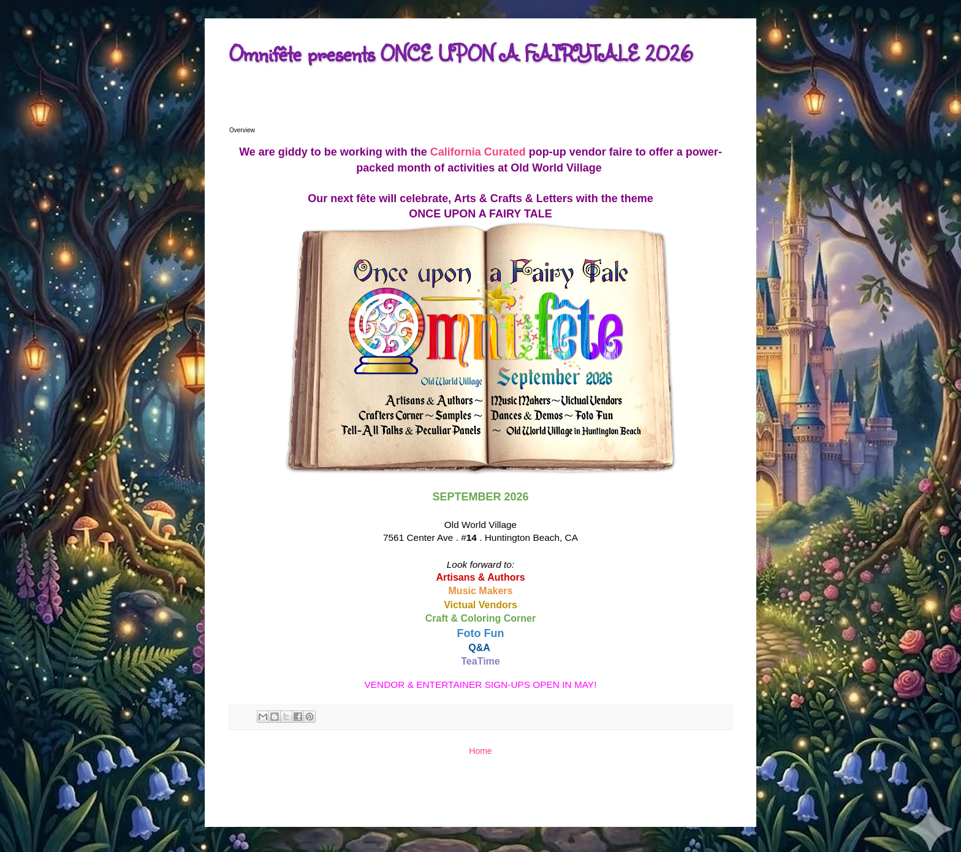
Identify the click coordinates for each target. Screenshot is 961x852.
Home (480, 751)
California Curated (478, 152)
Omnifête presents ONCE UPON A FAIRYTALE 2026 (461, 53)
